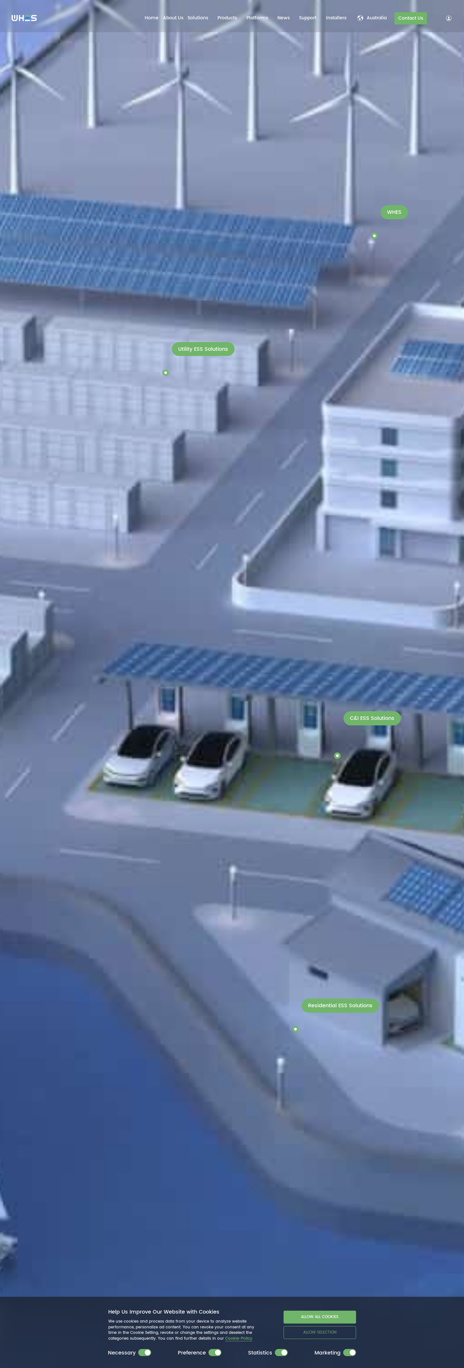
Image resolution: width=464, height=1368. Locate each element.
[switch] (144, 1352)
